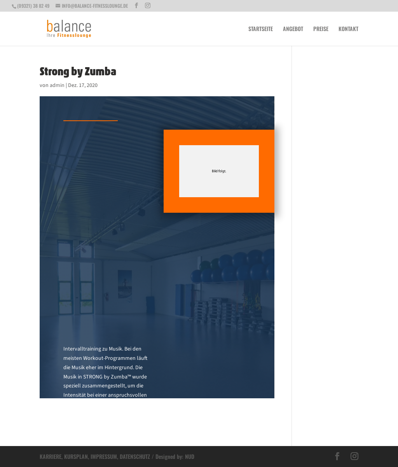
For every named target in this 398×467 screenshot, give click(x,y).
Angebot (293, 29)
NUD (189, 456)
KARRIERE (50, 456)
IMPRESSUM (104, 456)
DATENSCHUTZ (135, 456)
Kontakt (348, 29)
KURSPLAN (76, 456)
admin (57, 85)
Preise (320, 29)
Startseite (260, 29)
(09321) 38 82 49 (33, 5)
